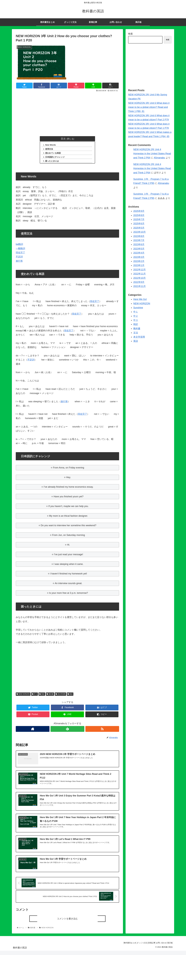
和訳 (41, 695)
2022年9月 (138, 282)
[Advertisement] (67, 112)
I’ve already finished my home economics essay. (68, 488)
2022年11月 (139, 273)
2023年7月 (138, 240)
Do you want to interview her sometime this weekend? (68, 527)
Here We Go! (140, 299)
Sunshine (138, 307)
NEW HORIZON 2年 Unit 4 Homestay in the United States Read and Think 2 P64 (152, 153)
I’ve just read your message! (68, 556)
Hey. (68, 478)
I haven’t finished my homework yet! (68, 575)
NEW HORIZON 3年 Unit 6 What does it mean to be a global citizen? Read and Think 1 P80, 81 (148, 107)
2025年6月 (138, 223)
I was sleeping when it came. (68, 565)
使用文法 (50, 149)
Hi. (68, 546)
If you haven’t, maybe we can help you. (68, 507)
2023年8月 (138, 236)
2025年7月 (138, 219)
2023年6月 (138, 244)
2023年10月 (139, 232)
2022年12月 (139, 269)
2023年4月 (138, 253)
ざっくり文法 (134, 947)
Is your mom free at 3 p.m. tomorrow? (68, 594)
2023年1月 (138, 265)
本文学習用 (60, 695)
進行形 (19, 262)
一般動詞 (20, 250)
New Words (51, 145)
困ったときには (53, 162)
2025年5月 (138, 228)
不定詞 (19, 258)
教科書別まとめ (120, 947)
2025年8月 (138, 215)
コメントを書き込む (67, 923)
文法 (135, 332)
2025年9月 (138, 211)
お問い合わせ (158, 947)
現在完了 (20, 254)
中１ (135, 311)
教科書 (50, 695)
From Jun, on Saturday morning (68, 536)
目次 (63, 138)
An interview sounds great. (68, 585)
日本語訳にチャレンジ (56, 158)
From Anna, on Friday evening (68, 469)
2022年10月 (139, 278)
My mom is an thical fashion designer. (68, 517)
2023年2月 (138, 261)
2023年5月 (138, 248)
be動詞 (19, 245)
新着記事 (146, 947)
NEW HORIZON (23, 695)
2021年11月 (139, 286)
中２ (135, 316)
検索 (130, 33)
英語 (70, 695)
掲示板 (169, 947)
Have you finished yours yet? (68, 498)
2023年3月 (138, 257)
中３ (34, 695)
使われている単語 (54, 154)
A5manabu (159, 157)
